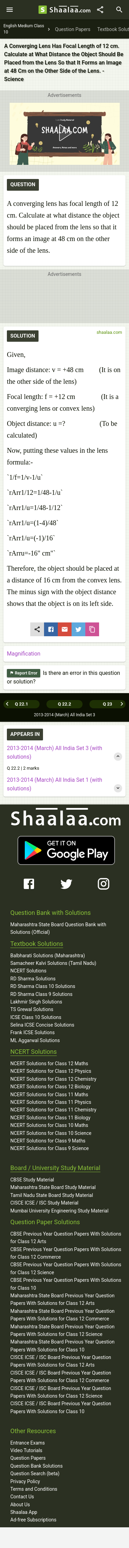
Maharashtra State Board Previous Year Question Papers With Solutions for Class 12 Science (62, 1330)
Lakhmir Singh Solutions (36, 1002)
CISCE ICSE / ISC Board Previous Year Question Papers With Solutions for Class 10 (60, 1407)
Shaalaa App (23, 1512)
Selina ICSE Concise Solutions (42, 1025)
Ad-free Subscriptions (33, 1519)
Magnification (23, 653)
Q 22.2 (64, 704)
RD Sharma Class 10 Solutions (42, 986)
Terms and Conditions (33, 1489)
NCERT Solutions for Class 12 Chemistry (53, 1079)
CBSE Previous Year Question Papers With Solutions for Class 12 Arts (65, 1237)
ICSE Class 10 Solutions (35, 1017)
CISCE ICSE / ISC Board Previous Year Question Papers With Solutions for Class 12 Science (60, 1392)
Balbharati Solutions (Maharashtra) (47, 955)
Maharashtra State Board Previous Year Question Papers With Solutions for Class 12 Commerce (62, 1314)
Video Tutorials (26, 1450)
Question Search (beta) (35, 1473)
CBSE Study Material (32, 1179)
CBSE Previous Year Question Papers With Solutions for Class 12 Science (65, 1268)
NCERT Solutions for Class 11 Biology (50, 1117)
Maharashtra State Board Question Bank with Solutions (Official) (58, 928)
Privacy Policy (25, 1481)
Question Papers (28, 1458)
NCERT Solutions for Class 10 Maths (49, 1125)
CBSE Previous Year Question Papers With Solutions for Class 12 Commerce (65, 1253)
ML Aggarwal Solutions (35, 1040)
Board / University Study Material (55, 1167)
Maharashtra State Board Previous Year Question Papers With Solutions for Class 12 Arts (62, 1299)
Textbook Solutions (36, 943)
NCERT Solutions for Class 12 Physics (50, 1071)
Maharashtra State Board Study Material (53, 1187)
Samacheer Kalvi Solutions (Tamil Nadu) (53, 963)
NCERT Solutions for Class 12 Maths (49, 1063)
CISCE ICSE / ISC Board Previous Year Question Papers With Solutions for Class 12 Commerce (60, 1376)
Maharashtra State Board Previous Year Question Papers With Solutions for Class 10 (62, 1345)
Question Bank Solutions (36, 1466)
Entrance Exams (27, 1443)
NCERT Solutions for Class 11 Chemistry (53, 1109)
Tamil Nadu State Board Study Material (51, 1195)
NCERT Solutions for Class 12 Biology (50, 1086)
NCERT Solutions (28, 970)
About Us (20, 1504)
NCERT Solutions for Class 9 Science (49, 1148)
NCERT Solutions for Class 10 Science (51, 1133)
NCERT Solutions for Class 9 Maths (47, 1140)
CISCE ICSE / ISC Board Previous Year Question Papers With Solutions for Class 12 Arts (60, 1361)
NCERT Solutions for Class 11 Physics (50, 1102)
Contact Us (22, 1496)
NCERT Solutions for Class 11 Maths (49, 1094)
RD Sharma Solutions (32, 978)
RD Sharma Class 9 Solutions (41, 994)
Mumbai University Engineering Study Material (59, 1211)
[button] (64, 132)
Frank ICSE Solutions (32, 1032)
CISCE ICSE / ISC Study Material (44, 1203)
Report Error (23, 673)
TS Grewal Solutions (31, 1009)
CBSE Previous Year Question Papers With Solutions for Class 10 (65, 1283)
